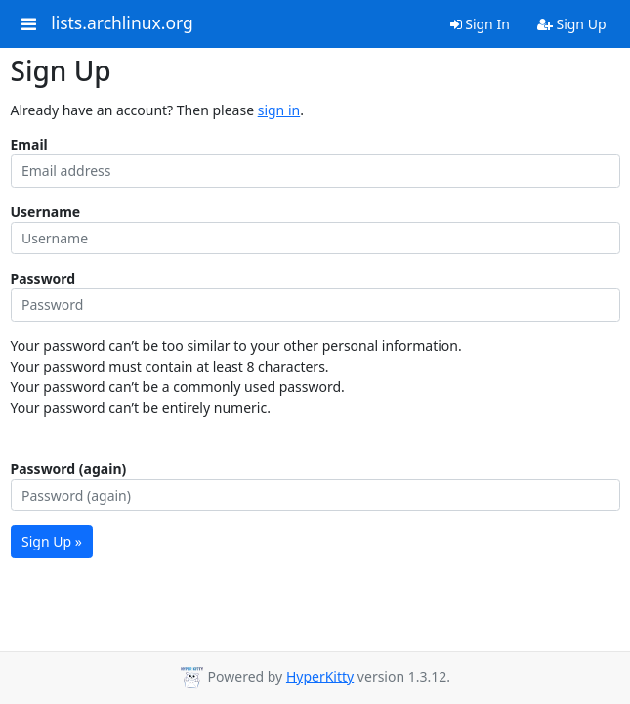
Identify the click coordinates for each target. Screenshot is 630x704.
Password (43, 278)
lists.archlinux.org (122, 23)
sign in (279, 110)
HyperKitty (320, 676)
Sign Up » (51, 541)
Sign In (480, 24)
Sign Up (572, 24)
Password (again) (69, 469)
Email (29, 144)
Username (46, 211)
